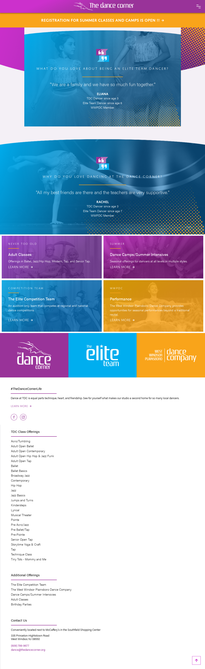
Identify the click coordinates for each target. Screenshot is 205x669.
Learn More (20, 266)
